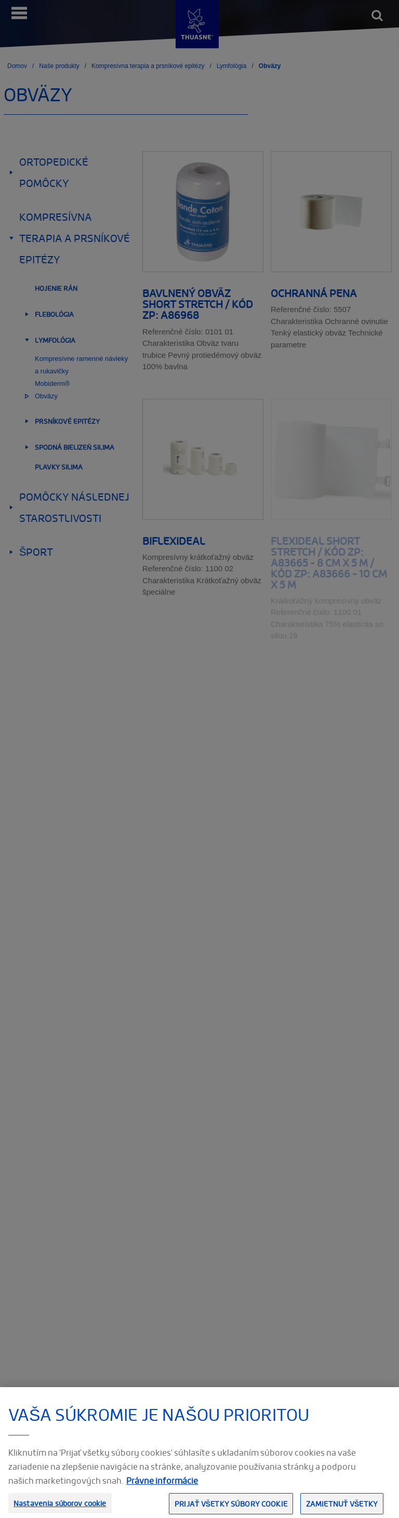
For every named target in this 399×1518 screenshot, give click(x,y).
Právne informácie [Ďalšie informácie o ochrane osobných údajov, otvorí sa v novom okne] (162, 1490)
